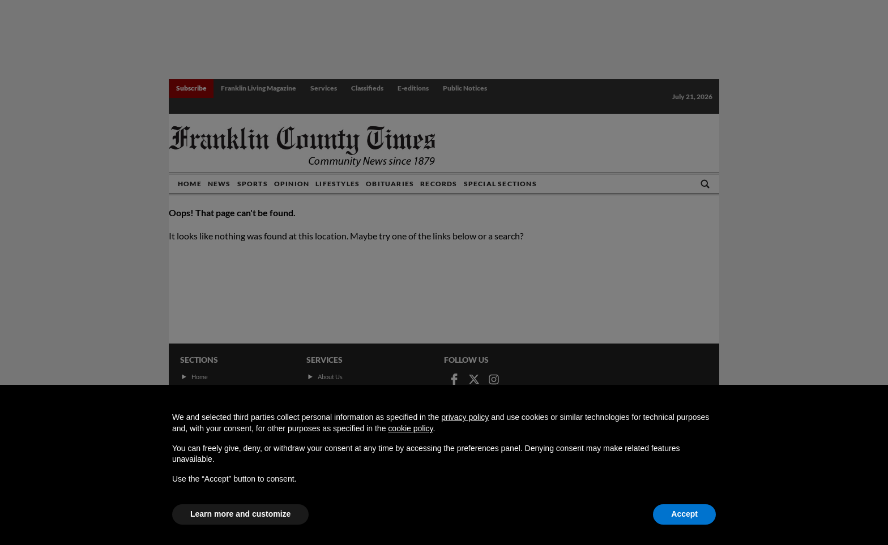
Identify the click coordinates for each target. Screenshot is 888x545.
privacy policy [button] (465, 417)
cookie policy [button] (410, 428)
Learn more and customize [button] (240, 513)
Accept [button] (684, 513)
